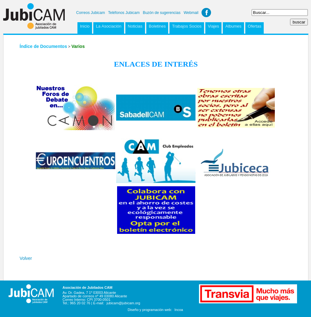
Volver (26, 258)
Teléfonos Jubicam (124, 12)
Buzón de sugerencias (162, 12)
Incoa (179, 310)
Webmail (191, 12)
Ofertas (254, 26)
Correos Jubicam (90, 12)
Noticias (135, 26)
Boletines (157, 26)
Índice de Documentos (43, 46)
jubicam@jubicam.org (123, 303)
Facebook (206, 12)
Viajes (213, 26)
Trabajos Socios (187, 26)
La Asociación (108, 26)
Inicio (84, 26)
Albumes (233, 26)
